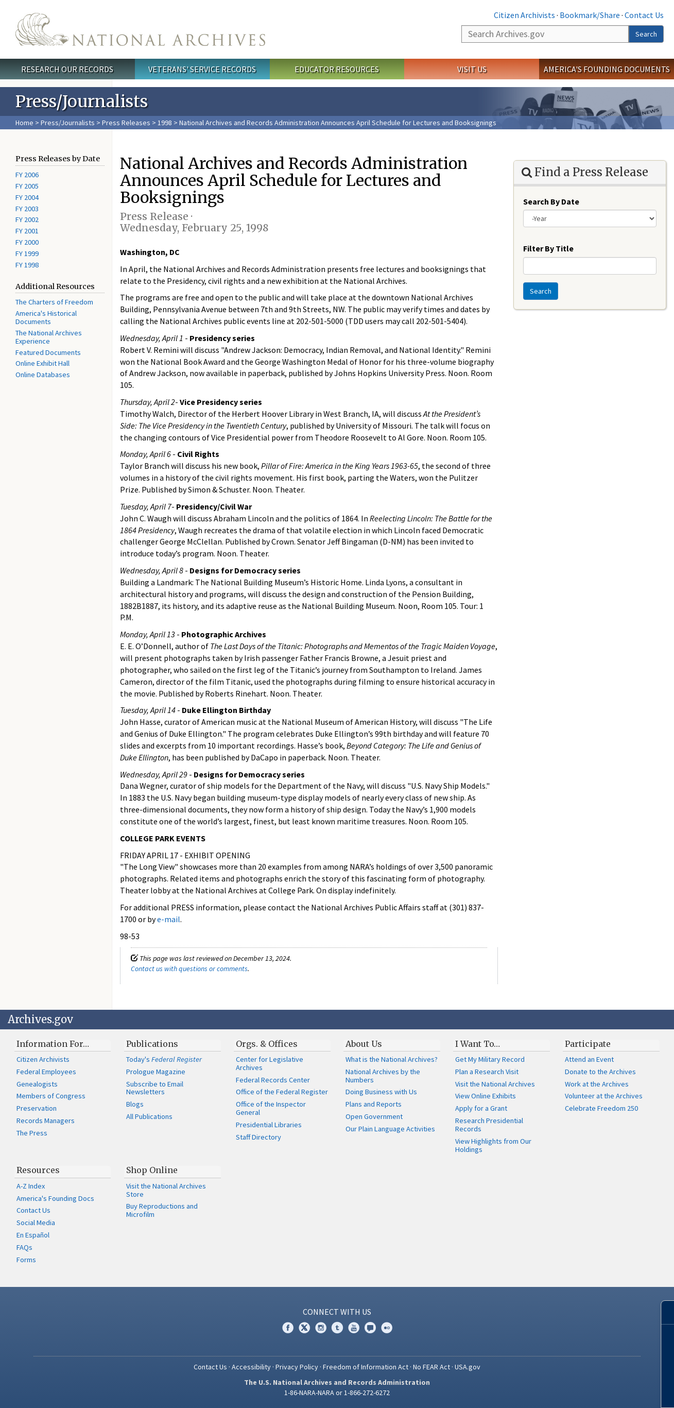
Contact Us (644, 15)
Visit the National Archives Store (166, 1190)
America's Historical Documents (46, 317)
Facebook (288, 1327)
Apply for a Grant (481, 1108)
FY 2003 (27, 208)
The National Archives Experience (48, 337)
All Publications (149, 1116)
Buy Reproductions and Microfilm (162, 1210)
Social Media (35, 1222)
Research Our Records (67, 69)
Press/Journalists (68, 122)
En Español (32, 1235)
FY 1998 (27, 264)
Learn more (582, 1389)
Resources (38, 1170)
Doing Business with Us (381, 1091)
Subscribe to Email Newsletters (154, 1088)
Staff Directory (258, 1137)
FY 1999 (27, 253)
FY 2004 (27, 197)
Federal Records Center (273, 1079)
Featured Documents (48, 352)
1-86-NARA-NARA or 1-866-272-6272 (337, 1392)
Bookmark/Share (590, 15)
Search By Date (551, 201)
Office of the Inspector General (271, 1108)
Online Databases (42, 374)
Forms (26, 1259)
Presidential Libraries (269, 1124)
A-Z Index (30, 1186)
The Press (31, 1133)
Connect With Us (337, 1312)
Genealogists (37, 1084)
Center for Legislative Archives (269, 1063)
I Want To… (477, 1044)
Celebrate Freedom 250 (601, 1108)
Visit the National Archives (495, 1084)
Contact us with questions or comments (189, 968)
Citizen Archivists (524, 15)
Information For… (52, 1044)
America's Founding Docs (55, 1198)
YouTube (354, 1327)
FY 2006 (27, 174)
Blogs (135, 1104)
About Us (363, 1044)
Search (646, 34)
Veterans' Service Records (202, 69)
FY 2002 (27, 219)
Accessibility (251, 1366)
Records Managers (45, 1120)
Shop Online (152, 1170)
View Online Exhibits (485, 1095)
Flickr (387, 1327)
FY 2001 (27, 230)
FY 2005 (27, 186)
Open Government (374, 1116)
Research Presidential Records (489, 1124)
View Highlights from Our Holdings (493, 1145)
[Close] (661, 1312)
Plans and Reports (373, 1104)
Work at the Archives (597, 1084)
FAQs (24, 1247)
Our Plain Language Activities (390, 1128)
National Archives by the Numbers (382, 1075)
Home (24, 122)
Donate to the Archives (600, 1071)
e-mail (168, 919)
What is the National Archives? (391, 1059)
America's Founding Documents (607, 69)
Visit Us (472, 69)
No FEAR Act (431, 1366)
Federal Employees (46, 1071)
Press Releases (126, 122)
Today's (164, 1059)
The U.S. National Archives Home (140, 29)
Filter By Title (548, 248)
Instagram (321, 1327)
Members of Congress (50, 1095)
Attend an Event (589, 1059)
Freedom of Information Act (365, 1366)
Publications (152, 1044)
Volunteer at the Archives (604, 1095)
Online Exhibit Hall (42, 363)
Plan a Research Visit (487, 1071)
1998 (165, 122)
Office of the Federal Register (282, 1091)
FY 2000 (27, 242)
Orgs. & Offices (267, 1044)
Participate (588, 1044)
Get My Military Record (490, 1059)
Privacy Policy (296, 1366)
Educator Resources (337, 69)
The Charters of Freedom (54, 302)
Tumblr (337, 1327)
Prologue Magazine (155, 1071)
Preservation (36, 1108)
